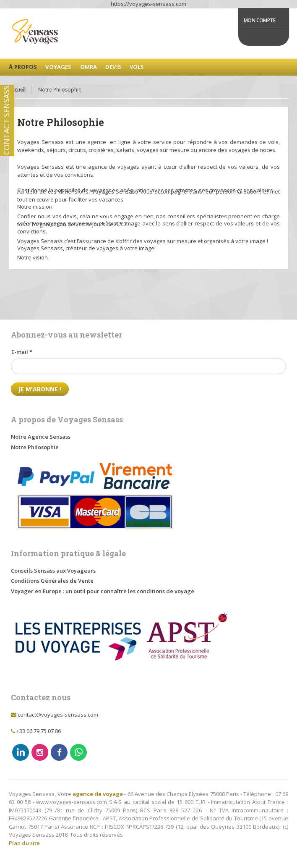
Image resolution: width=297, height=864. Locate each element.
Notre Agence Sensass (40, 436)
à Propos (23, 67)
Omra (88, 67)
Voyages (58, 67)
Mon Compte (260, 20)
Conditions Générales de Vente (52, 580)
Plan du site (24, 843)
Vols (137, 67)
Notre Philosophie (35, 447)
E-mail (21, 352)
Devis (113, 67)
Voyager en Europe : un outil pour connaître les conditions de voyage (102, 591)
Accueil (17, 89)
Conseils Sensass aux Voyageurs (53, 570)
